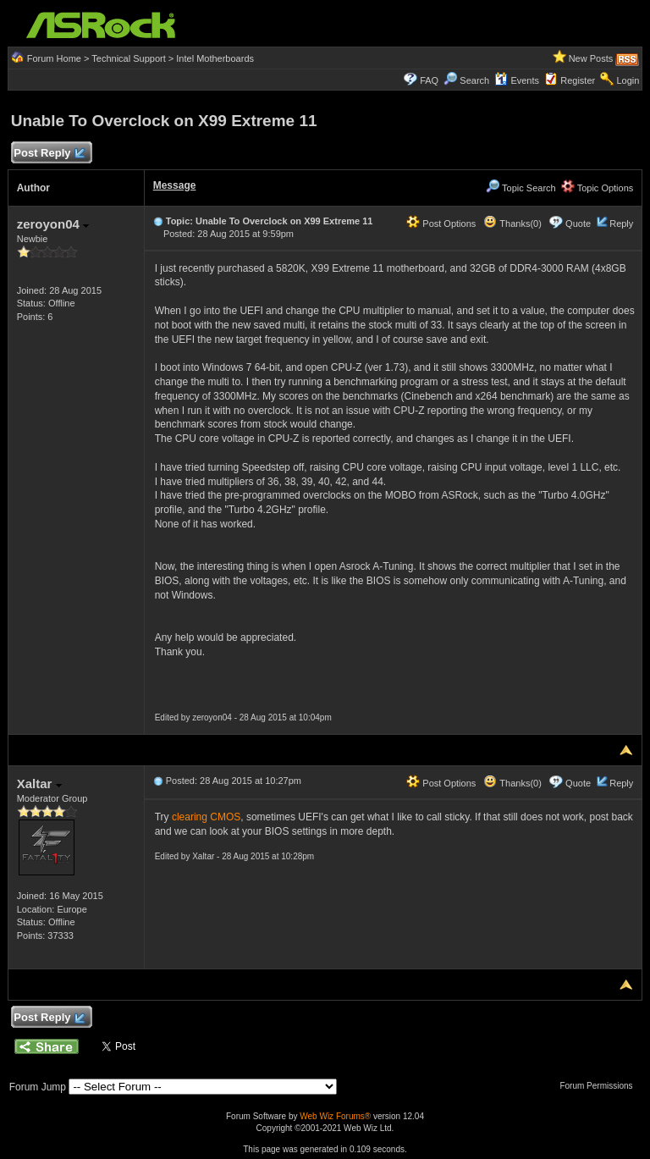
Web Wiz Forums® (335, 1116)
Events (516, 80)
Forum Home (54, 58)
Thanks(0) (512, 223)
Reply (621, 223)
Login (627, 80)
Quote (578, 223)
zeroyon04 (53, 224)
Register (577, 80)
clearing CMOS (206, 817)
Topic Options (597, 188)
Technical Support (128, 58)
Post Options (441, 223)
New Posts (591, 58)
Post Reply (49, 153)
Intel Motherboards (215, 58)
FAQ (429, 80)
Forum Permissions (600, 1085)
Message (174, 185)
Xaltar (39, 783)
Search (474, 80)
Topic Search (520, 188)
